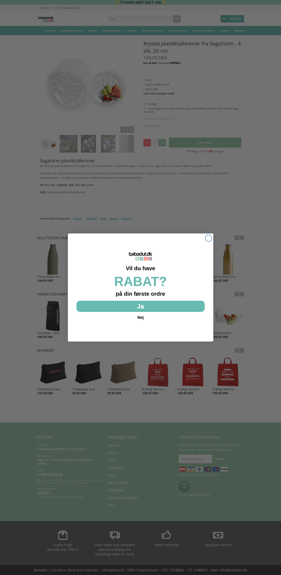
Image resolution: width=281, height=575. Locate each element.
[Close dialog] (208, 238)
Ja (140, 306)
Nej (140, 317)
